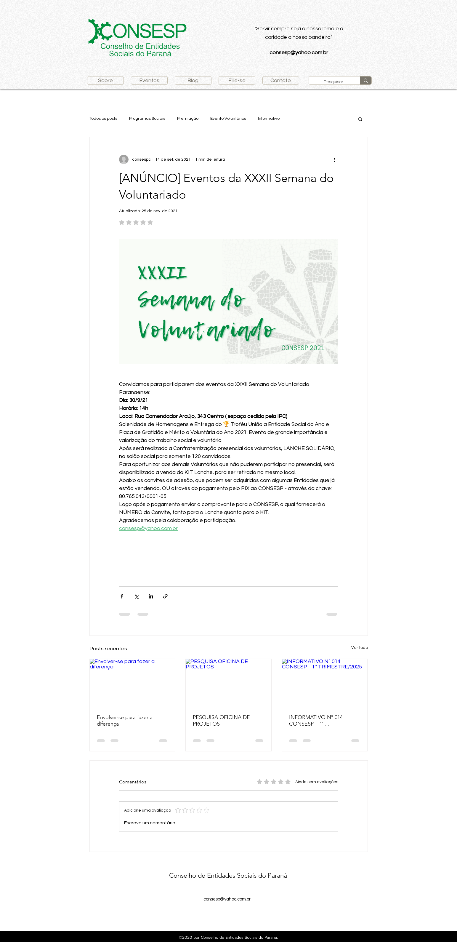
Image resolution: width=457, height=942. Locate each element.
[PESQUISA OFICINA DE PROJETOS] (228, 683)
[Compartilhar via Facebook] (122, 596)
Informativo (269, 118)
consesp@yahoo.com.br (299, 52)
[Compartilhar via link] (165, 596)
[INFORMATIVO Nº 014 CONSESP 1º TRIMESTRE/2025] (325, 683)
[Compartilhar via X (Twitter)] (136, 596)
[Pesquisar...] (335, 81)
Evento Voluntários (228, 118)
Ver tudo (359, 648)
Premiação (187, 118)
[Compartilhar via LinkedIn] (151, 596)
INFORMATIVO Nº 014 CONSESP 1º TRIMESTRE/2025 (321, 720)
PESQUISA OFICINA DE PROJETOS (221, 720)
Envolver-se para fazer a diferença (125, 720)
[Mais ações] (334, 159)
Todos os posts (103, 118)
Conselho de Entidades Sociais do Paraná (228, 875)
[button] (360, 118)
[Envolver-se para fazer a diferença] (132, 683)
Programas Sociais (147, 118)
